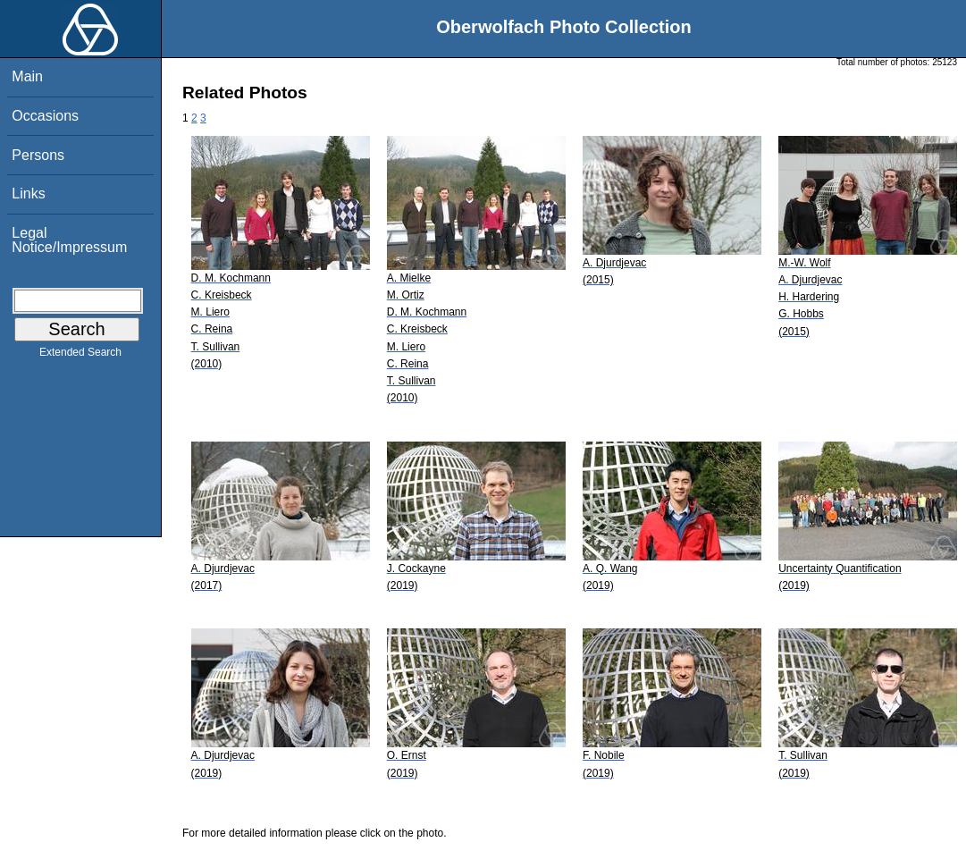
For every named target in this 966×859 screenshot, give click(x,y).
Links (28, 193)
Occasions (45, 115)
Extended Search (80, 355)
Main (27, 76)
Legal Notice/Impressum (69, 240)
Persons (38, 155)
